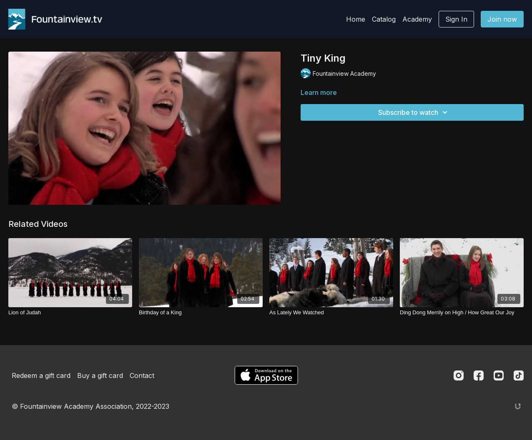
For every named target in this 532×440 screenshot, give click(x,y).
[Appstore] (266, 375)
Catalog (384, 19)
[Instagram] (459, 375)
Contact (142, 375)
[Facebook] (479, 375)
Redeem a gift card (41, 375)
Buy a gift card (100, 375)
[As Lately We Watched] (331, 312)
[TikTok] (519, 375)
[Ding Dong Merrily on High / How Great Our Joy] (462, 312)
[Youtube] (499, 375)
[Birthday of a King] (201, 312)
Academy (417, 19)
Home (355, 19)
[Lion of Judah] (70, 312)
